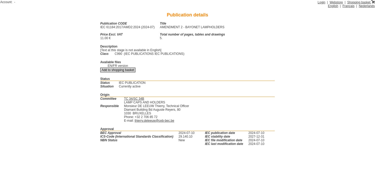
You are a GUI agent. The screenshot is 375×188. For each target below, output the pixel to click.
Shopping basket (361, 2)
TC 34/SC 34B (134, 99)
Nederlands (367, 6)
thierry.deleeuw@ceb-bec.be (154, 120)
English (333, 6)
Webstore (336, 2)
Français (348, 6)
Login (321, 2)
